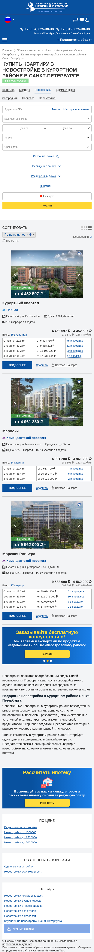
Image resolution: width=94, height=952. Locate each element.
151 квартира (19, 334)
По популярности (19, 234)
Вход (88, 20)
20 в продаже (75, 350)
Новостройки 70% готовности (23, 871)
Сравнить (42, 365)
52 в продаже (76, 591)
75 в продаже (75, 340)
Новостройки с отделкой (20, 915)
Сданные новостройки (18, 866)
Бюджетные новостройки (20, 827)
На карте (47, 196)
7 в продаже (75, 468)
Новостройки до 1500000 (20, 837)
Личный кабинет (23, 928)
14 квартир (17, 462)
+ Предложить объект (74, 40)
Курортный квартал (20, 303)
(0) (82, 20)
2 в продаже (75, 478)
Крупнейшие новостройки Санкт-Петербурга (33, 921)
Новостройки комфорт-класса (23, 895)
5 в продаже (74, 355)
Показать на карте (66, 365)
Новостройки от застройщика (23, 905)
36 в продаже (76, 596)
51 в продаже (75, 345)
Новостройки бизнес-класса (22, 900)
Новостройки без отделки (20, 910)
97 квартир (17, 585)
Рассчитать (47, 802)
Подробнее (17, 365)
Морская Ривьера (18, 554)
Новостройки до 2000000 (20, 842)
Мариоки (10, 431)
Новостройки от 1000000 (20, 832)
